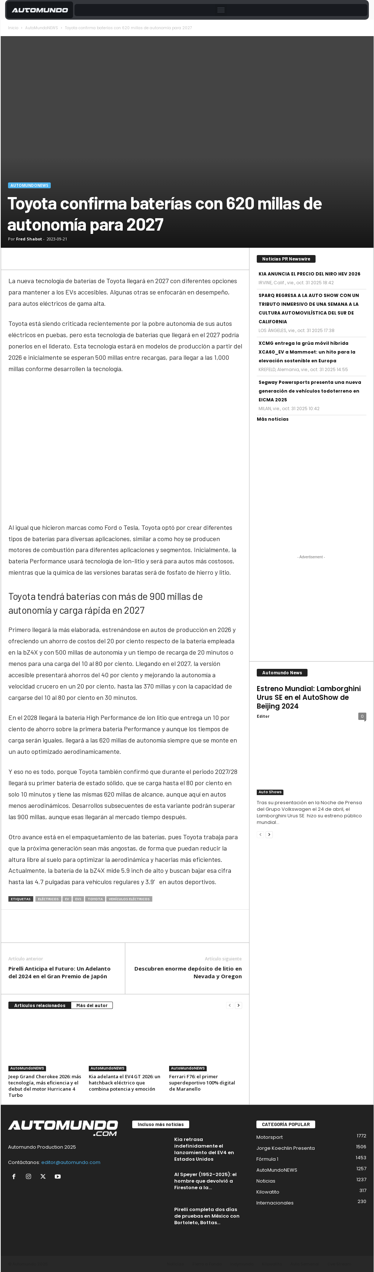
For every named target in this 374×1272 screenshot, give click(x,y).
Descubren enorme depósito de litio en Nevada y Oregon (188, 972)
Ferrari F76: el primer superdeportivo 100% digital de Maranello (202, 1082)
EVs (78, 899)
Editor (263, 716)
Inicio (13, 28)
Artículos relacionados (39, 1005)
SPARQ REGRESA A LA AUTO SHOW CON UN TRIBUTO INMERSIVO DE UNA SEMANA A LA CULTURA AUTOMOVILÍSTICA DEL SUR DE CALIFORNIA (309, 308)
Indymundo (241, 1264)
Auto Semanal (304, 1264)
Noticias (265, 1180)
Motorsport (269, 1137)
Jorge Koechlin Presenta (285, 1148)
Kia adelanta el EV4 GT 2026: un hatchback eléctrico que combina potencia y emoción (124, 1082)
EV (67, 899)
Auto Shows (270, 792)
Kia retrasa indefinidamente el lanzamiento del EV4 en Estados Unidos (204, 1149)
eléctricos (48, 899)
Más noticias (273, 419)
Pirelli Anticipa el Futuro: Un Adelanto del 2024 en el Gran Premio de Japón (59, 972)
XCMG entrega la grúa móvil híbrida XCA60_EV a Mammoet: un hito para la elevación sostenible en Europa (307, 352)
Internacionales (275, 1202)
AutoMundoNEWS (41, 28)
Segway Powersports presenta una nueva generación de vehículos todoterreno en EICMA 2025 (310, 391)
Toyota (95, 899)
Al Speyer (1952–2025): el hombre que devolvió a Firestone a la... (205, 1181)
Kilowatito (267, 1191)
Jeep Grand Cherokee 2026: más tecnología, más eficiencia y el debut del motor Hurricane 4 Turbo (44, 1085)
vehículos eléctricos (129, 899)
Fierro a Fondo (207, 1264)
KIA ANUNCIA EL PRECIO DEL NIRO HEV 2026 (309, 274)
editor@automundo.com (70, 1162)
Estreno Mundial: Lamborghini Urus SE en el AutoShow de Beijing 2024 (309, 697)
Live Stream (339, 1264)
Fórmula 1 (267, 1159)
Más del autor (91, 1005)
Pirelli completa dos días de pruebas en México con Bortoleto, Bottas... (207, 1216)
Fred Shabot (29, 239)
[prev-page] (229, 1005)
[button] (221, 10)
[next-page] (238, 1005)
